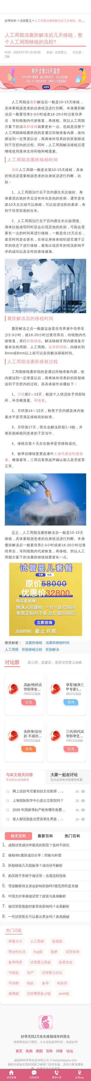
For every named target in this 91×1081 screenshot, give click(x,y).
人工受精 (37, 941)
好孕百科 (11, 20)
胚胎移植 (34, 341)
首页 (19, 1051)
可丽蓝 (13, 973)
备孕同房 (15, 962)
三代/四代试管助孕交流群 (75, 734)
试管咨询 (72, 952)
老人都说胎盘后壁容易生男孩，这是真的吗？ (39, 819)
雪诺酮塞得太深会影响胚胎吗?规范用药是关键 (43, 886)
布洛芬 (62, 983)
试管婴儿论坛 (52, 973)
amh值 (64, 994)
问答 (59, 1051)
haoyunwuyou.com (65, 1060)
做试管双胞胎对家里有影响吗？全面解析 (38, 906)
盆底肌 (57, 941)
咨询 (70, 702)
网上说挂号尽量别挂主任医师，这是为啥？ (39, 791)
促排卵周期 (58, 347)
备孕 (45, 983)
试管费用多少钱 (39, 994)
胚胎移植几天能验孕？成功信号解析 (35, 865)
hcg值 (38, 952)
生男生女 (66, 962)
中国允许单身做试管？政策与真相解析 (37, 896)
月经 (21, 394)
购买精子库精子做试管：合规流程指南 (37, 876)
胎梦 (54, 952)
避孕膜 (13, 994)
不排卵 (13, 983)
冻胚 (15, 170)
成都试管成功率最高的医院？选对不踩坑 (38, 845)
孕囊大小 (15, 941)
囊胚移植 (30, 127)
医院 (39, 1051)
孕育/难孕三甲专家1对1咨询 (75, 687)
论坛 (69, 1051)
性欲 (30, 983)
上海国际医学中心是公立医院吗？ (38, 800)
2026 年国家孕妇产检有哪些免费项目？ (39, 810)
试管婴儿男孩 (40, 962)
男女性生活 (16, 952)
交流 (28, 702)
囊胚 (33, 102)
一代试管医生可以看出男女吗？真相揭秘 (38, 917)
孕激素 (39, 400)
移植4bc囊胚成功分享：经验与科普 (34, 855)
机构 (29, 1051)
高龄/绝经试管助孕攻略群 (33, 687)
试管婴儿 (26, 20)
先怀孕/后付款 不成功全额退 (33, 734)
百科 (49, 1051)
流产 (30, 973)
